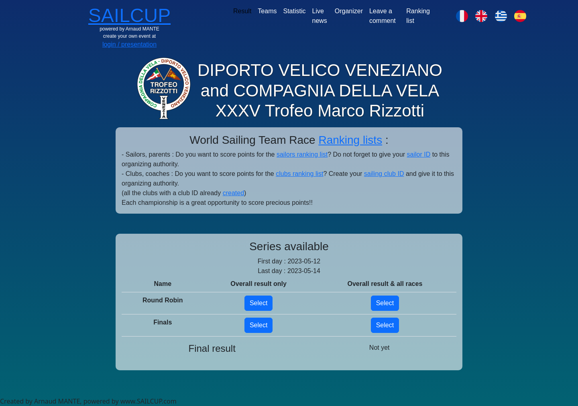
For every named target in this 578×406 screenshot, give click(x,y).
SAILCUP (129, 15)
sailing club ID (384, 173)
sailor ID (419, 154)
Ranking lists (350, 140)
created (233, 193)
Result (242, 11)
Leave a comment (382, 16)
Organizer (349, 11)
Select (258, 303)
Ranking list (418, 16)
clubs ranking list (299, 173)
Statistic (294, 11)
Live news (319, 16)
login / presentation (129, 44)
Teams (267, 11)
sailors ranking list (302, 154)
